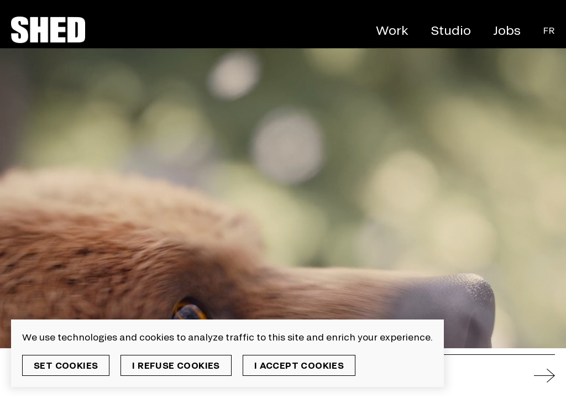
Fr (549, 30)
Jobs (507, 30)
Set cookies (66, 365)
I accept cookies (299, 365)
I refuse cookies (175, 365)
